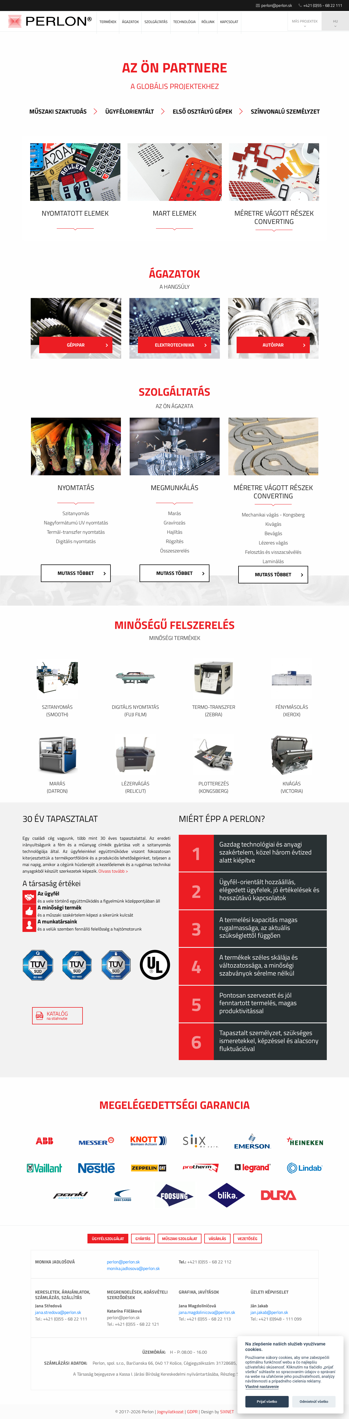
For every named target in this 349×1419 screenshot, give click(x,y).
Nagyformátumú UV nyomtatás (76, 523)
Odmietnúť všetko (314, 1402)
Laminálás (273, 561)
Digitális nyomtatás (76, 541)
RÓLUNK (208, 21)
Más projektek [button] (304, 23)
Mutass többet (79, 573)
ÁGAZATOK (130, 21)
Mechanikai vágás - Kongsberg (273, 515)
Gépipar (86, 345)
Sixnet (227, 1411)
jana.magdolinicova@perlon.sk (207, 1312)
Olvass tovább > (113, 871)
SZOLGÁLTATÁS (156, 21)
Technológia (184, 21)
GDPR (192, 1411)
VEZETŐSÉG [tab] (247, 1238)
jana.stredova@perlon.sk (58, 1312)
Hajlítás (174, 532)
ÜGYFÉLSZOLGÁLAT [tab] (108, 1238)
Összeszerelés (174, 550)
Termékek (108, 21)
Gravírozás (174, 523)
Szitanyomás (76, 513)
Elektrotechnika (179, 345)
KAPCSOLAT (229, 21)
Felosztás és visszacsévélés (273, 552)
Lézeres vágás (273, 543)
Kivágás (273, 524)
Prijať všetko (267, 1402)
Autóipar (282, 345)
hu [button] (335, 23)
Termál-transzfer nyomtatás (76, 532)
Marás (174, 513)
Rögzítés (174, 541)
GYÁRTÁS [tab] (143, 1238)
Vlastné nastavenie (262, 1386)
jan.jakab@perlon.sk (269, 1312)
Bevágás (273, 533)
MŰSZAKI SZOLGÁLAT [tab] (179, 1238)
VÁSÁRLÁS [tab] (217, 1238)
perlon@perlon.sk (265, 5)
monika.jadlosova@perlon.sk (133, 1268)
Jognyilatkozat (170, 1411)
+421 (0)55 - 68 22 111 (317, 5)
